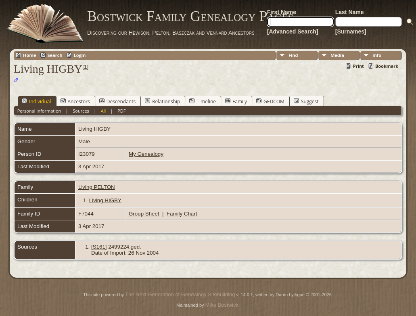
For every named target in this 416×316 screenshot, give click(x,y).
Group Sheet (144, 214)
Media (337, 55)
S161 (99, 247)
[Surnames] (350, 31)
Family (236, 101)
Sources (81, 111)
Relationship (162, 101)
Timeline (202, 101)
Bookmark (386, 66)
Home (29, 55)
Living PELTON (96, 187)
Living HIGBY (105, 200)
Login (80, 55)
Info (376, 55)
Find (293, 55)
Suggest (306, 101)
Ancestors (75, 101)
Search (55, 55)
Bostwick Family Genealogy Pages (190, 16)
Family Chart (182, 214)
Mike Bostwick (221, 305)
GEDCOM (270, 101)
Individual (36, 101)
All (103, 111)
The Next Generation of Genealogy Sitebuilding (180, 294)
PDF (121, 111)
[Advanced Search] (292, 31)
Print (358, 66)
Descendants (117, 101)
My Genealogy (146, 154)
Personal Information (39, 111)
